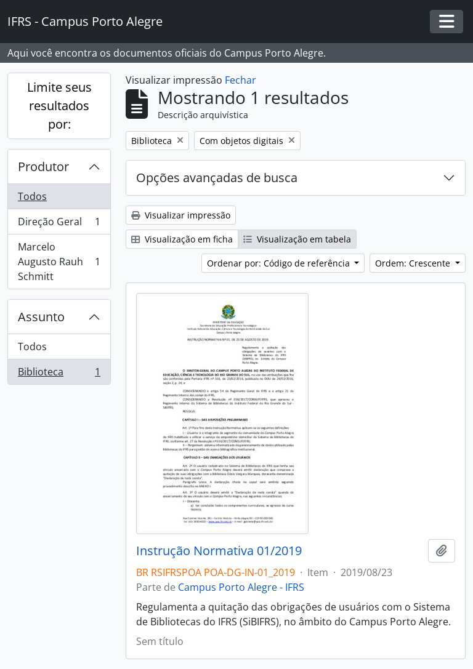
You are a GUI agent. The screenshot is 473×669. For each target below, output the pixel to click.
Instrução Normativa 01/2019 (219, 550)
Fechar (240, 80)
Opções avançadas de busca (216, 177)
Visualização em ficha (182, 239)
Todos (32, 196)
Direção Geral (58, 224)
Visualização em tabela (297, 239)
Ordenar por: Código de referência (279, 263)
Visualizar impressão (180, 215)
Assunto (41, 316)
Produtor (43, 166)
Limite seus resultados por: (59, 105)
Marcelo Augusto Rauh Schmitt (58, 261)
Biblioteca (58, 374)
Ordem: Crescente (414, 263)
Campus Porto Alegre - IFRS (241, 587)
